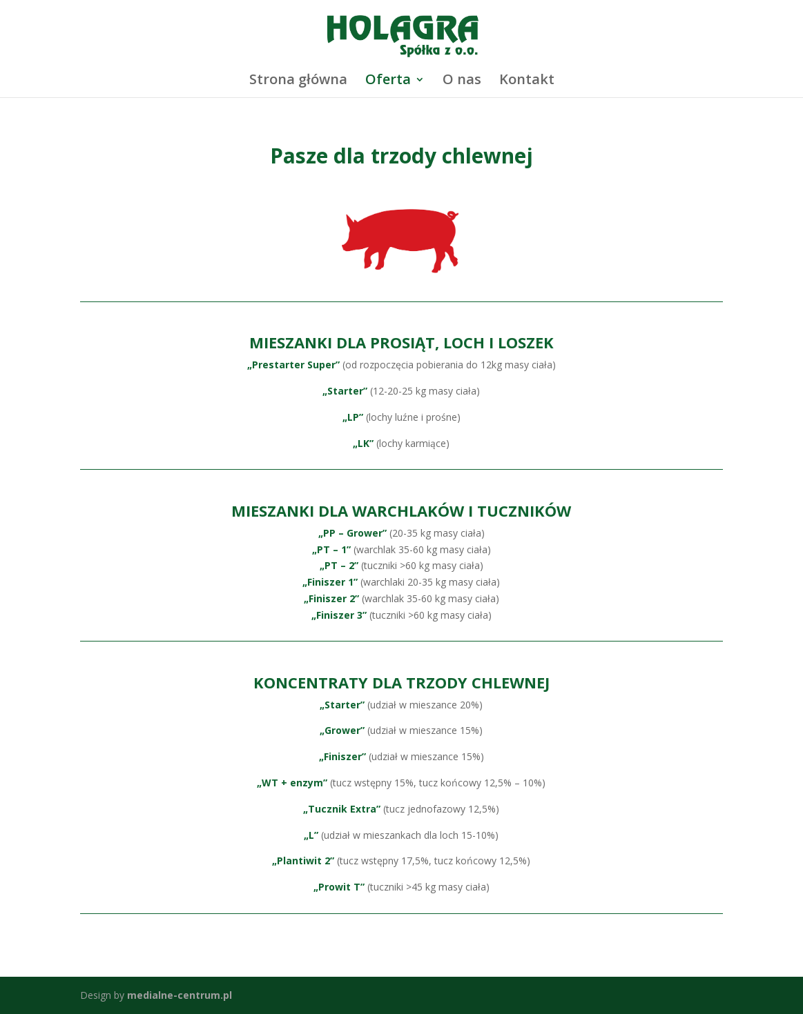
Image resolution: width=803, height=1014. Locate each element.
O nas (462, 81)
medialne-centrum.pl (179, 995)
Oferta (388, 81)
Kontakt (526, 81)
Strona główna (298, 81)
